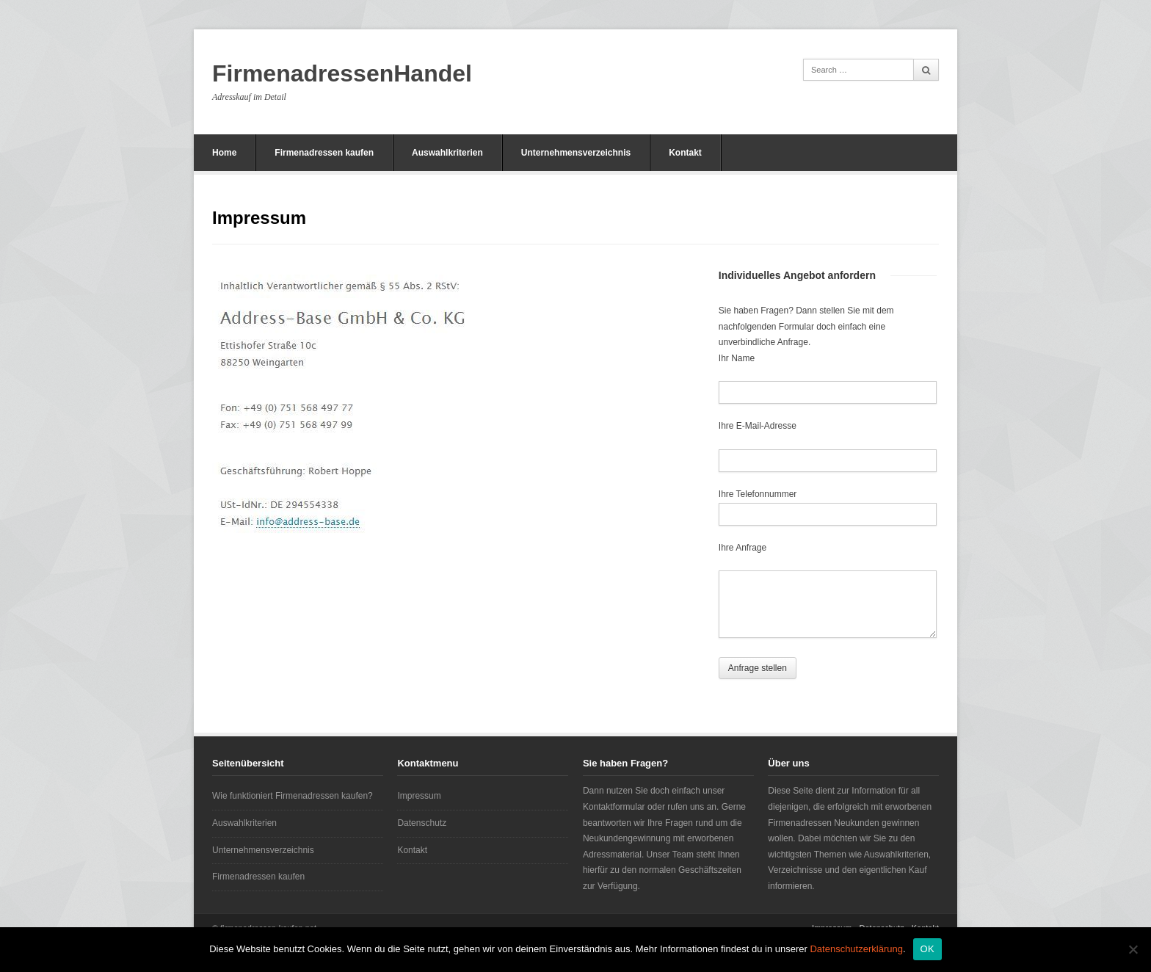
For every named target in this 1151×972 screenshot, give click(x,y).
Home (224, 153)
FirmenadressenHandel (342, 73)
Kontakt (685, 153)
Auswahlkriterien (447, 153)
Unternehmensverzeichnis (576, 153)
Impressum (418, 796)
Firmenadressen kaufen (324, 153)
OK (927, 948)
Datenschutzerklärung (856, 948)
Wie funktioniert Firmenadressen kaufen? (292, 796)
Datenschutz (421, 823)
